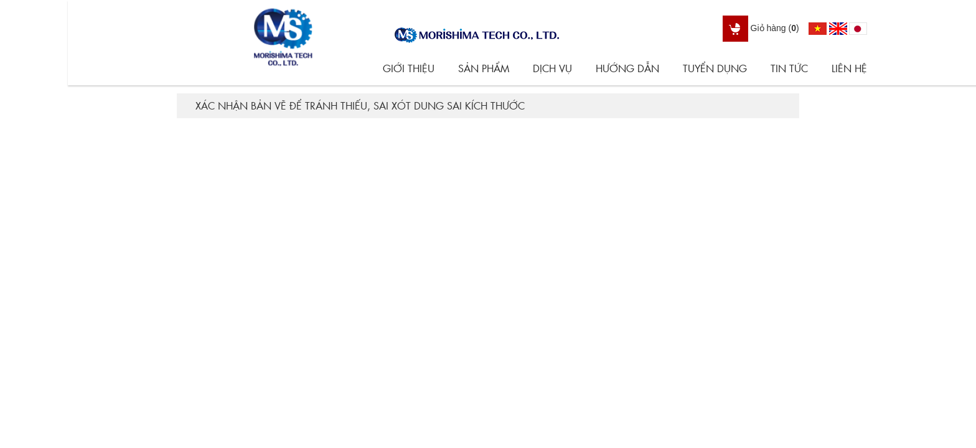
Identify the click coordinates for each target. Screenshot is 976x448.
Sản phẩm (483, 68)
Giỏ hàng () (761, 28)
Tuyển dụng (715, 68)
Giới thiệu (408, 68)
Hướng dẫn (627, 68)
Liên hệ (849, 68)
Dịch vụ (552, 68)
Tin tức (789, 68)
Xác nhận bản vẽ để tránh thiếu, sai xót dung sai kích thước (360, 105)
